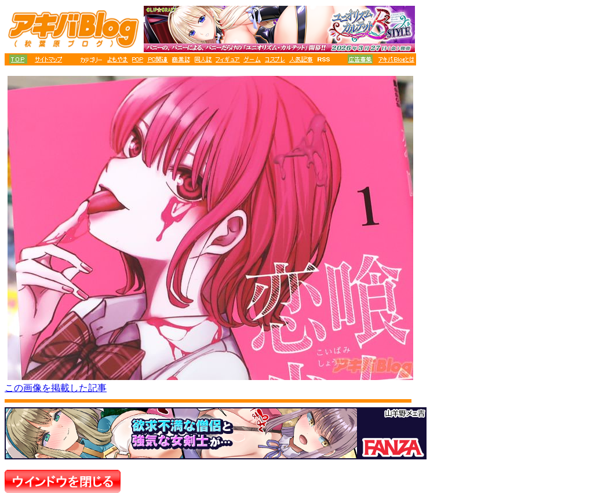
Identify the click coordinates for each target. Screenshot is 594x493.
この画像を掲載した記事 (56, 388)
